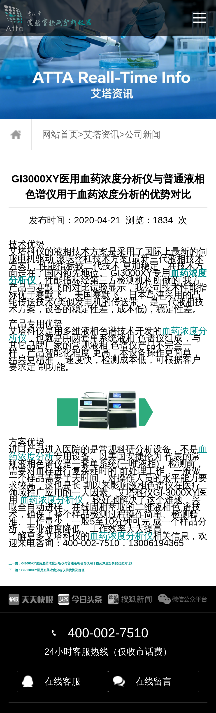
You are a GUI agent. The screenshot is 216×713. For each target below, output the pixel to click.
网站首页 (60, 134)
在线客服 (62, 681)
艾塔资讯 (101, 134)
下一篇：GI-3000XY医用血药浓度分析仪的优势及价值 (46, 570)
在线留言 (153, 681)
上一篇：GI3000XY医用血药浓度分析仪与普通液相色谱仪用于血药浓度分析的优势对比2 (70, 563)
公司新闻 (143, 134)
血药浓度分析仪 (51, 500)
